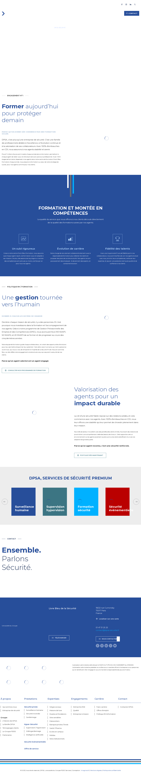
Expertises (53, 13)
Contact (132, 13)
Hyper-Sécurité (31, 724)
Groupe (92, 13)
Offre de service (31, 749)
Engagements (79, 13)
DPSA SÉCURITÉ (59, 27)
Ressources (116, 13)
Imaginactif (85, 770)
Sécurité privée (31, 707)
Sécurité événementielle (35, 742)
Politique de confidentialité (112, 770)
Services (41, 13)
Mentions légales (96, 770)
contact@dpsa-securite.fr (107, 630)
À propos (65, 13)
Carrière (103, 13)
